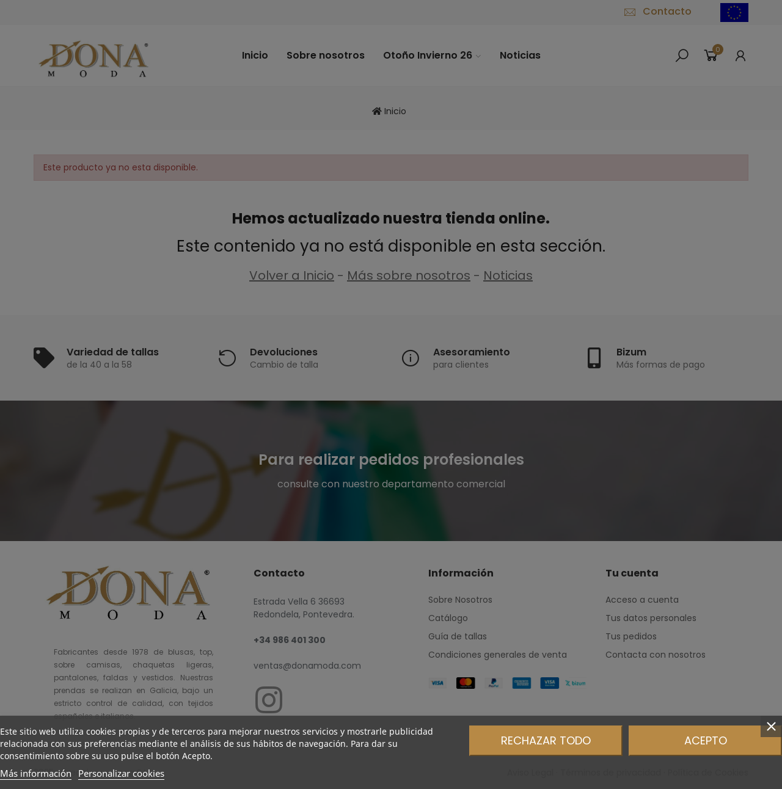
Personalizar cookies (121, 773)
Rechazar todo (546, 740)
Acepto (705, 740)
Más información (35, 773)
